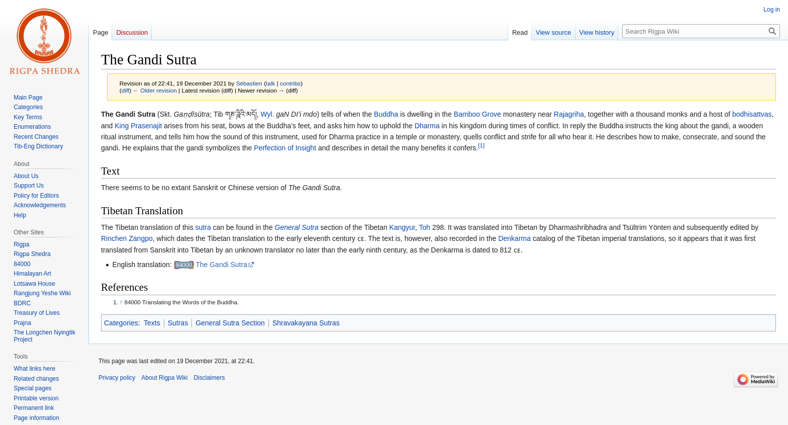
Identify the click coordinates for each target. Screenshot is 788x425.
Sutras (178, 323)
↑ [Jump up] (121, 302)
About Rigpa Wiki (164, 377)
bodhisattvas (752, 114)
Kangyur (402, 227)
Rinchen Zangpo (127, 238)
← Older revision (155, 90)
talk (270, 83)
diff (125, 90)
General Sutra (297, 227)
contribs (290, 83)
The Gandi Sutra (221, 265)
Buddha (386, 114)
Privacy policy (116, 377)
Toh (425, 227)
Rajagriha (569, 114)
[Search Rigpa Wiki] (701, 31)
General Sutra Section (230, 323)
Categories (121, 323)
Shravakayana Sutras (306, 323)
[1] (481, 145)
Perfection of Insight (285, 148)
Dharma (427, 126)
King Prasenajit (138, 126)
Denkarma (514, 238)
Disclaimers (209, 377)
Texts (152, 323)
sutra (203, 227)
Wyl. (267, 114)
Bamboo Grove (477, 114)
